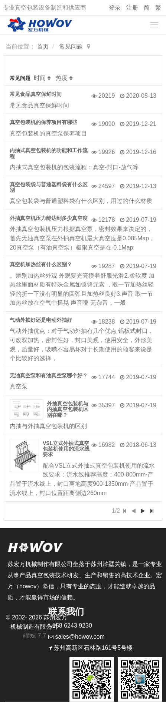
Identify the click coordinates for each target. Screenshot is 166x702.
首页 (43, 46)
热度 (62, 78)
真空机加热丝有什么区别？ (41, 264)
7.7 (34, 636)
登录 (115, 7)
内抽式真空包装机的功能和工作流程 (49, 153)
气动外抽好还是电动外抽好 (41, 320)
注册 (132, 7)
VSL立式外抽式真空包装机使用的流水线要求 (66, 449)
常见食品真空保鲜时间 (36, 94)
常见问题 (71, 46)
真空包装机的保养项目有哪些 (43, 122)
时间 (40, 78)
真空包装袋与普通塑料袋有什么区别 (49, 187)
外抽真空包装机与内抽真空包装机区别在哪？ (67, 409)
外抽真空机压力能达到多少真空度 (49, 218)
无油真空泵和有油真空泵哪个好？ (49, 375)
